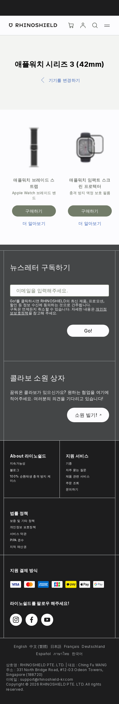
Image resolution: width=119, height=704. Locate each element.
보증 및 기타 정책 (22, 520)
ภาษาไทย (61, 653)
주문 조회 (72, 483)
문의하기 (72, 489)
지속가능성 (18, 463)
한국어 (77, 653)
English (20, 646)
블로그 (14, 470)
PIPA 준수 (17, 540)
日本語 (56, 646)
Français (72, 646)
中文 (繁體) (38, 646)
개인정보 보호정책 (23, 527)
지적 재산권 (18, 546)
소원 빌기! (88, 415)
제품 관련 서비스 (78, 476)
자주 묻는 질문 (76, 470)
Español (43, 653)
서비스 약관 (18, 533)
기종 (69, 463)
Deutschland (93, 646)
